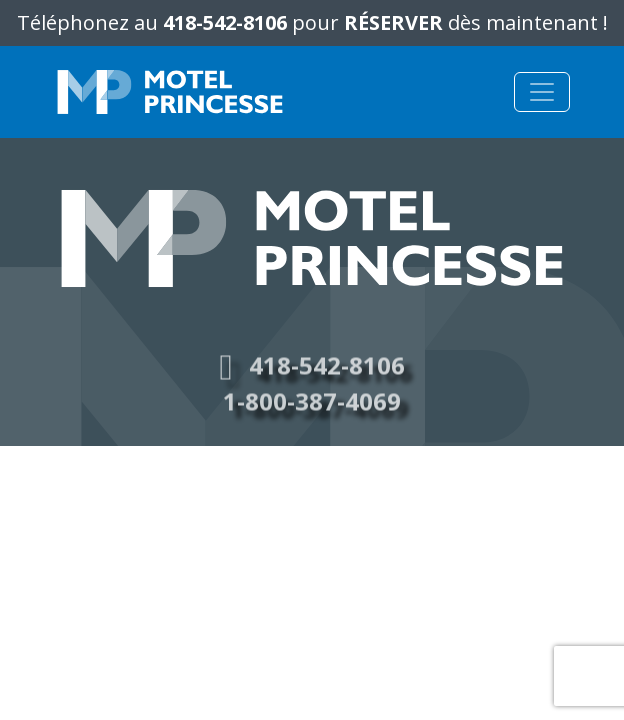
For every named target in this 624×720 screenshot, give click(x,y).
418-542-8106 (225, 22)
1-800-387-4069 (312, 408)
